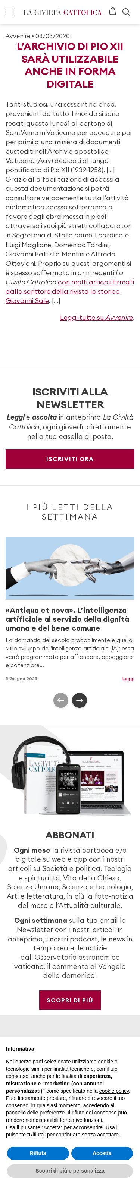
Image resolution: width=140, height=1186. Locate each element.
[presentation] (60, 700)
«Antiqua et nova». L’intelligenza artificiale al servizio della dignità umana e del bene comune (67, 618)
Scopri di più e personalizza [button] (69, 1171)
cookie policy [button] (114, 1091)
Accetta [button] (102, 1153)
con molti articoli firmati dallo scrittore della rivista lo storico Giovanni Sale (70, 291)
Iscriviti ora (69, 459)
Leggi (128, 678)
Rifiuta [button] (38, 1153)
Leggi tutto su (96, 317)
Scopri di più (70, 1000)
